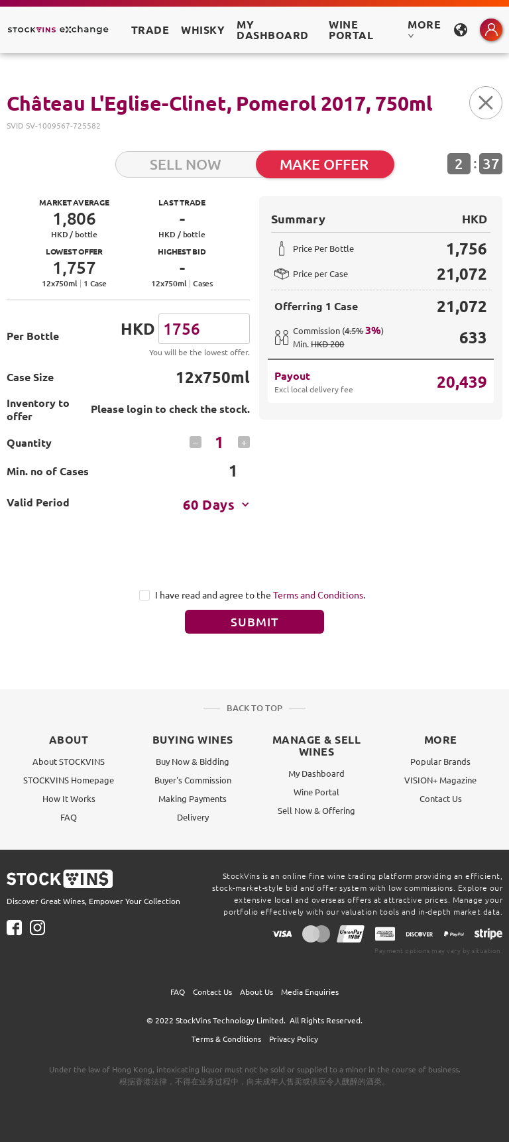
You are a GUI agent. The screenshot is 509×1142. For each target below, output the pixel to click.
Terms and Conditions (318, 594)
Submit (254, 621)
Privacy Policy (293, 1038)
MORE (424, 28)
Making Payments (192, 798)
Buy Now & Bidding (192, 761)
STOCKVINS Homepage (68, 779)
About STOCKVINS (68, 761)
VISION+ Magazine (440, 779)
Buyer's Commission (192, 779)
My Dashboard (316, 773)
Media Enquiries (310, 991)
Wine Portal (351, 29)
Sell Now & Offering (316, 810)
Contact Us (441, 798)
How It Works (68, 798)
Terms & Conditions (226, 1038)
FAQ (68, 817)
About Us (256, 991)
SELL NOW (185, 164)
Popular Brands (440, 761)
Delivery (193, 817)
